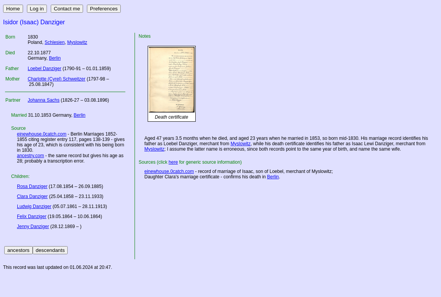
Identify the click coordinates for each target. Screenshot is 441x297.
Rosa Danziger (32, 186)
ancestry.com (30, 155)
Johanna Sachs (44, 100)
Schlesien (55, 42)
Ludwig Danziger (34, 206)
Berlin (55, 58)
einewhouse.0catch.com (42, 134)
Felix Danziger (32, 216)
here (173, 162)
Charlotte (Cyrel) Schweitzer (56, 79)
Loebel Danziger (44, 68)
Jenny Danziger (33, 226)
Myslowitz (77, 42)
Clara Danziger (32, 196)
